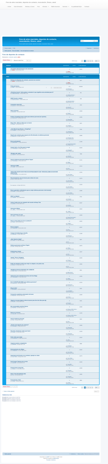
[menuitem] (13, 48)
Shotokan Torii (70, 137)
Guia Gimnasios (18, 6)
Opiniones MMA (15, 165)
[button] (82, 61)
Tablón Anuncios (55, 6)
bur (68, 241)
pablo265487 (15, 142)
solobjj (13, 381)
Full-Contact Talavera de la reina (19, 361)
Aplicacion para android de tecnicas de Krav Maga (24, 275)
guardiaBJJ (14, 289)
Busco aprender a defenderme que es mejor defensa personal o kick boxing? (31, 190)
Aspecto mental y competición (19, 343)
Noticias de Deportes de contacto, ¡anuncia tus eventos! (25, 80)
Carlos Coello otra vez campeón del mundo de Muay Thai (26, 202)
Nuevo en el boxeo (15, 312)
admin (19, 57)
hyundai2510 (14, 338)
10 (57, 87)
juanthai (13, 203)
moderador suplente (13, 57)
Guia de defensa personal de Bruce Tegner (22, 159)
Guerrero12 (14, 117)
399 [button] (96, 61)
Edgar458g (70, 119)
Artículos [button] (45, 6)
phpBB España (56, 458)
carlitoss (14, 368)
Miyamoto (14, 295)
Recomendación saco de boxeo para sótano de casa (24, 178)
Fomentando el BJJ (16, 380)
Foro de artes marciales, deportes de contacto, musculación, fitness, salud (31, 2)
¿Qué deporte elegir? (16, 239)
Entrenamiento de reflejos (17, 349)
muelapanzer (15, 350)
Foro (38, 6)
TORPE (69, 223)
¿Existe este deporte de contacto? (20, 325)
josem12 (14, 105)
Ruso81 (13, 301)
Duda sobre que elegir (16, 337)
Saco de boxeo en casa (17, 214)
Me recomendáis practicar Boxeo (19, 306)
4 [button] (90, 61)
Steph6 (69, 113)
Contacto (86, 6)
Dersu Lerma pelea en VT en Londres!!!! (21, 220)
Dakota (13, 252)
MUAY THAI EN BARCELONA (18, 373)
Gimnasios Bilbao (15, 208)
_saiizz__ (14, 209)
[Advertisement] (54, 22)
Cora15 (13, 240)
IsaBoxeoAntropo (15, 93)
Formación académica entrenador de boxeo (22, 294)
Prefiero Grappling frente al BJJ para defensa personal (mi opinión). (28, 116)
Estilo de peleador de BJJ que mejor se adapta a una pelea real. (27, 263)
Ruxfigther (14, 130)
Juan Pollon (70, 174)
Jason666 (14, 362)
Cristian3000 (14, 228)
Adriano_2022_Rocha (72, 309)
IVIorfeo (69, 260)
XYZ (13, 374)
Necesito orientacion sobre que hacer (20, 331)
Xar (13, 179)
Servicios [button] (65, 6)
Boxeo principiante (16, 141)
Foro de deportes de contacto (13, 54)
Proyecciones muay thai (17, 367)
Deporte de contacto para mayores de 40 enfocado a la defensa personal (30, 135)
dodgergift (70, 150)
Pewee (13, 221)
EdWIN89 (14, 344)
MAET (13, 87)
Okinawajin (14, 326)
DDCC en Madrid (15, 196)
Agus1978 (14, 136)
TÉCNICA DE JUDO (16, 153)
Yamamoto (70, 333)
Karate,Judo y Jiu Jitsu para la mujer (20, 147)
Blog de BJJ (14, 288)
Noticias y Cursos (29, 6)
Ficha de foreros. (15, 86)
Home (9, 6)
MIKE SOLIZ (14, 270)
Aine (68, 254)
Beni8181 (14, 111)
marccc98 (14, 313)
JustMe (13, 166)
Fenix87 (13, 191)
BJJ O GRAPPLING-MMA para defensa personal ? (24, 282)
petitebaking (70, 131)
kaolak (13, 124)
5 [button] (92, 61)
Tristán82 (14, 197)
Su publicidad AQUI (76, 6)
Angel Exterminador (72, 143)
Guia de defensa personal (17, 318)
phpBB (47, 456)
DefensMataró (15, 174)
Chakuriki (69, 370)
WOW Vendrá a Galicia (16, 98)
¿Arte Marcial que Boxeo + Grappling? (21, 129)
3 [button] (88, 61)
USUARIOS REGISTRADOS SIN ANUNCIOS (22, 68)
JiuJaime (69, 125)
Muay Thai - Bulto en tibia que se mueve (21, 123)
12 (60, 87)
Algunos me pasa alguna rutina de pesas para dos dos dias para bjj (28, 300)
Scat (13, 246)
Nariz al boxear (14, 110)
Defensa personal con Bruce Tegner (20, 245)
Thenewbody (14, 148)
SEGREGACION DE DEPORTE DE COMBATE (22, 269)
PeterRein (14, 307)
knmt (69, 168)
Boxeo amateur (15, 227)
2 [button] (86, 61)
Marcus (13, 264)
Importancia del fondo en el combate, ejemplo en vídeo (25, 355)
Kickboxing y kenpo (16, 251)
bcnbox (69, 297)
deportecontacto (15, 99)
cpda (69, 339)
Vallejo (69, 162)
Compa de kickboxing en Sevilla (19, 233)
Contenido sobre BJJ (16, 104)
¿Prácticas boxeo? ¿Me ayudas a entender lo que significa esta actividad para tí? (32, 92)
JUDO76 (14, 154)
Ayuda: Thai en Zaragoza (17, 257)
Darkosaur (70, 88)
